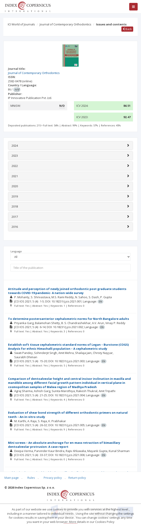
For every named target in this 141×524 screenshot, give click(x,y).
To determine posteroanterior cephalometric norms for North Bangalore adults (68, 319)
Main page (11, 478)
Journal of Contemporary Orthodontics (65, 24)
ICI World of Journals (21, 24)
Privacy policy (53, 478)
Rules (31, 478)
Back (127, 29)
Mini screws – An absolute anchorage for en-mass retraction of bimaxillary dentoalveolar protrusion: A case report (64, 445)
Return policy (77, 478)
